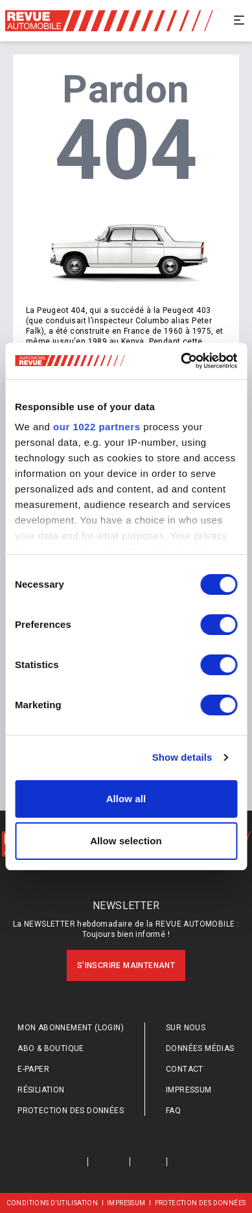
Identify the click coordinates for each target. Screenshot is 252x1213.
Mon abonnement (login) (70, 1027)
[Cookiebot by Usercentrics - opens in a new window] (181, 360)
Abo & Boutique (50, 1048)
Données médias (200, 1048)
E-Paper (33, 1069)
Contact (184, 1069)
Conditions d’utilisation (52, 1203)
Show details (182, 757)
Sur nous (185, 1027)
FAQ (173, 1110)
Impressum (189, 1089)
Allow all (126, 798)
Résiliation (40, 1089)
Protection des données (70, 1110)
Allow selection (126, 840)
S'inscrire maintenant (126, 965)
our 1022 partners (96, 426)
